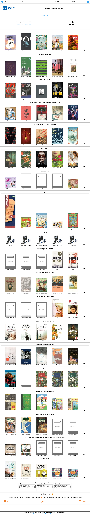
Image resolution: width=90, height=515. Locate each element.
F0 (77, 1)
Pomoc (18, 1)
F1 (80, 1)
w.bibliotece (38, 497)
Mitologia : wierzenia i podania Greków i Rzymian (27, 486)
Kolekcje (30, 24)
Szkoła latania (39, 487)
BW (64, 1)
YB (66, 1)
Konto (23, 1)
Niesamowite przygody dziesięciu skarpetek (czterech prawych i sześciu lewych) (32, 487)
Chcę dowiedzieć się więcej (38, 513)
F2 (83, 1)
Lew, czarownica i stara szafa (24, 485)
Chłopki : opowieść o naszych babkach (43, 486)
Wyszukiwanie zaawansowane (22, 24)
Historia (12, 1)
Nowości (7, 1)
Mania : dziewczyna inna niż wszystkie (60, 486)
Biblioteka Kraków (45, 15)
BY (69, 1)
